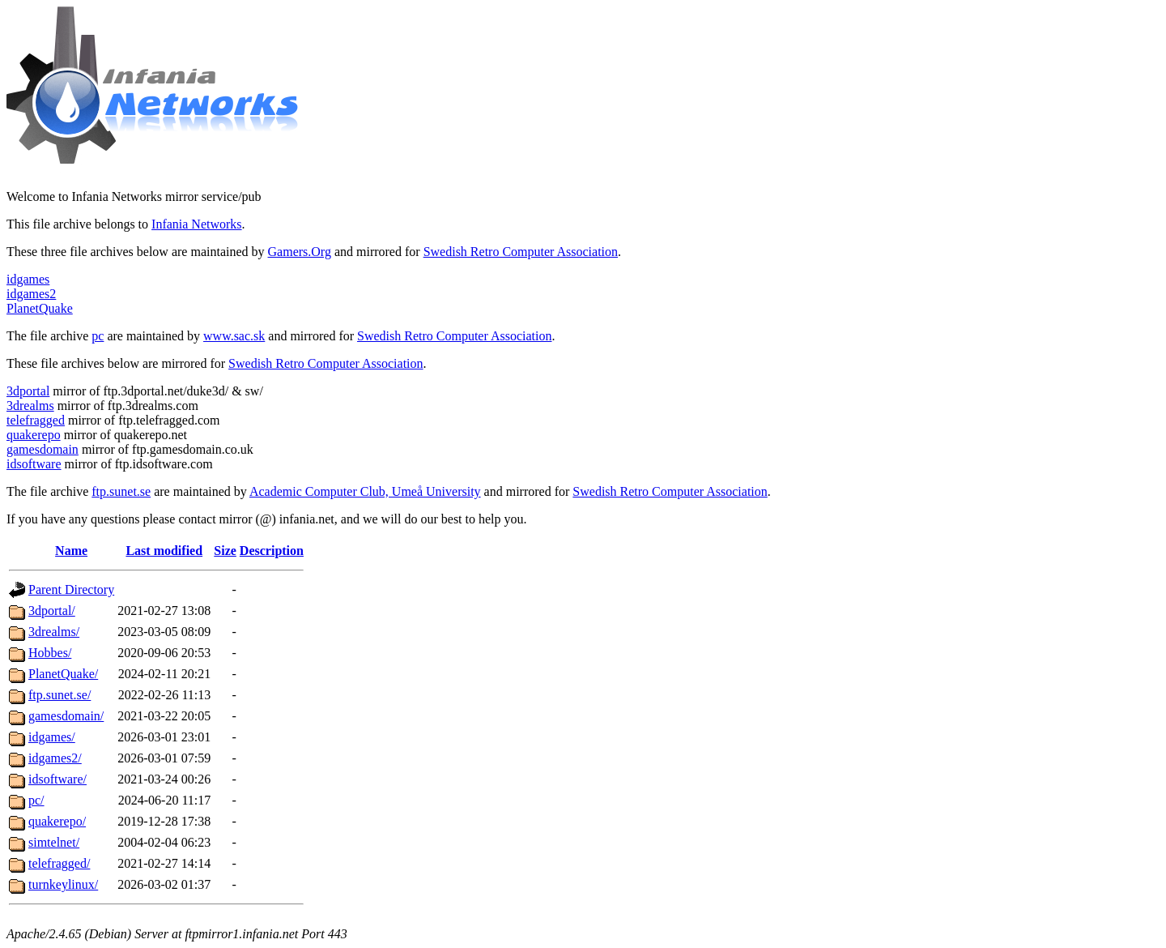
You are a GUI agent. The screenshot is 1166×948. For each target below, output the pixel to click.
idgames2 (31, 294)
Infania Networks (196, 224)
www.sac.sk (234, 336)
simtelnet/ (53, 842)
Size (225, 550)
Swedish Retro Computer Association (520, 251)
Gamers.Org (299, 251)
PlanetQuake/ (63, 674)
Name (71, 550)
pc (97, 336)
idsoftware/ (57, 779)
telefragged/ (59, 863)
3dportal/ (51, 610)
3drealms (30, 405)
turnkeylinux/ (63, 884)
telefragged (35, 420)
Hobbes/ (49, 653)
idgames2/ (55, 758)
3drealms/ (53, 631)
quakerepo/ (57, 821)
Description (272, 550)
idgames (27, 279)
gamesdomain (42, 449)
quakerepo (33, 435)
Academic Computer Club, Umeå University (365, 491)
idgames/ (51, 737)
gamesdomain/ (66, 716)
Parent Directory (71, 589)
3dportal (27, 391)
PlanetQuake (39, 308)
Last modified (164, 550)
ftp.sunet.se (121, 491)
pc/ (36, 800)
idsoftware (34, 464)
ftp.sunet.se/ (59, 695)
